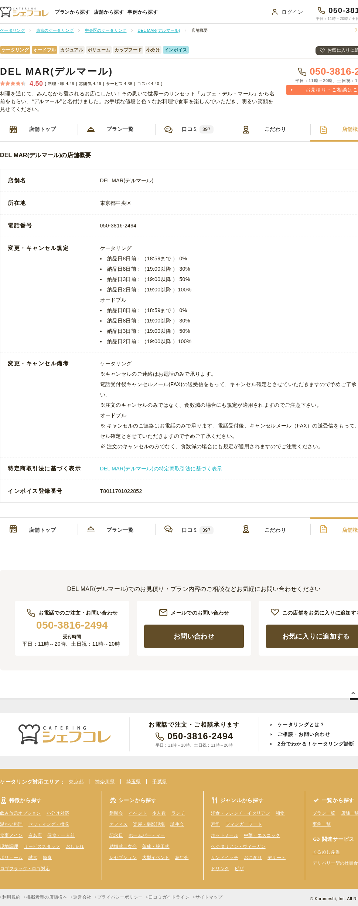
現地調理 (9, 846)
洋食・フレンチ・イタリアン (240, 813)
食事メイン (11, 835)
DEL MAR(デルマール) (56, 71)
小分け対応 (58, 813)
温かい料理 (11, 824)
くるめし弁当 (326, 852)
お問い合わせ (194, 636)
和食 (280, 813)
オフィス (118, 824)
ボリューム (11, 857)
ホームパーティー (147, 835)
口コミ (198, 129)
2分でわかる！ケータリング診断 (316, 744)
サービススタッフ (42, 846)
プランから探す (72, 12)
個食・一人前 (61, 835)
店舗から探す (109, 12)
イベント (138, 813)
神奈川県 (105, 781)
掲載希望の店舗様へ (46, 897)
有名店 (35, 835)
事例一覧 (322, 824)
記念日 (116, 835)
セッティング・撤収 (48, 824)
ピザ (239, 868)
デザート (276, 857)
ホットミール (224, 835)
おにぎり (253, 857)
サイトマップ (209, 897)
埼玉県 (133, 781)
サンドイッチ (224, 857)
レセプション (123, 857)
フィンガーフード (244, 824)
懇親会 (116, 813)
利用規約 (11, 897)
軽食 (47, 857)
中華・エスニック (262, 835)
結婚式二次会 (123, 846)
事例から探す (142, 12)
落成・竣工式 (156, 846)
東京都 (76, 781)
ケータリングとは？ (301, 724)
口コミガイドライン (169, 897)
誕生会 (177, 824)
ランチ (178, 813)
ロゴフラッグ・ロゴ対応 (25, 868)
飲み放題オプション (20, 813)
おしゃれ (75, 846)
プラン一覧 (120, 129)
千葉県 (159, 781)
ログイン (292, 12)
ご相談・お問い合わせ (303, 734)
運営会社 (82, 897)
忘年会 (182, 857)
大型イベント (156, 857)
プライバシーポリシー (120, 897)
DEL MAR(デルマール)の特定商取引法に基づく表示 (161, 468)
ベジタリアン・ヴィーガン (238, 846)
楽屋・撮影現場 (149, 824)
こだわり (275, 129)
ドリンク (220, 868)
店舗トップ (42, 129)
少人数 (159, 813)
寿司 (215, 824)
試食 (33, 857)
